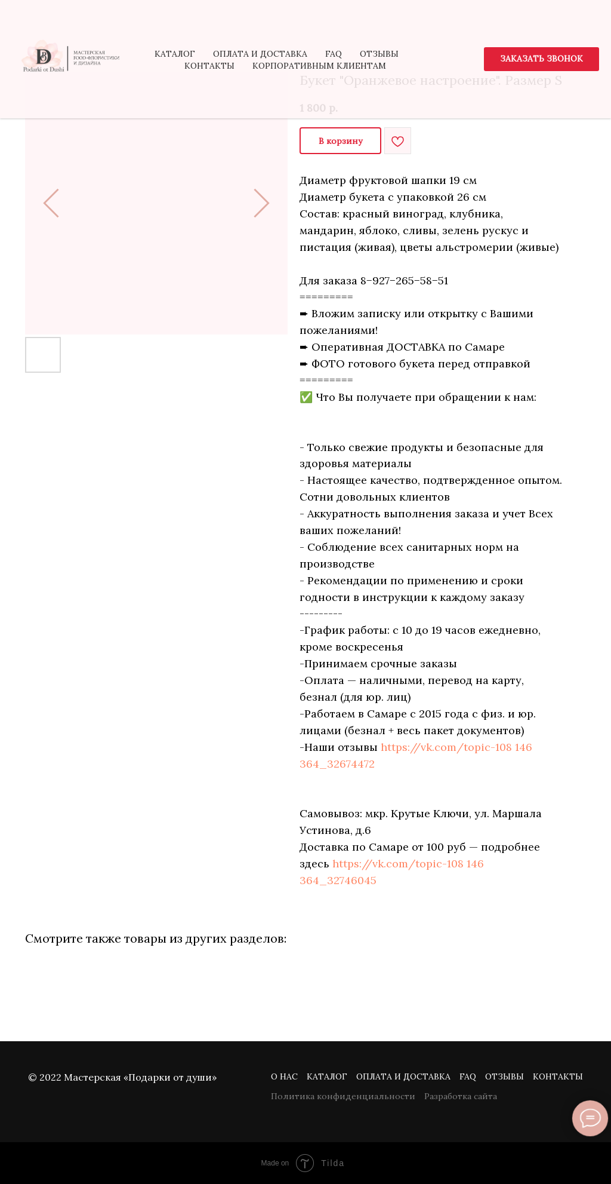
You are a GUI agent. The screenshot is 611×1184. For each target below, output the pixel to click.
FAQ (467, 1076)
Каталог (327, 1076)
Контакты (558, 1076)
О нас (284, 1076)
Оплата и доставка (403, 1076)
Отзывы (504, 1076)
